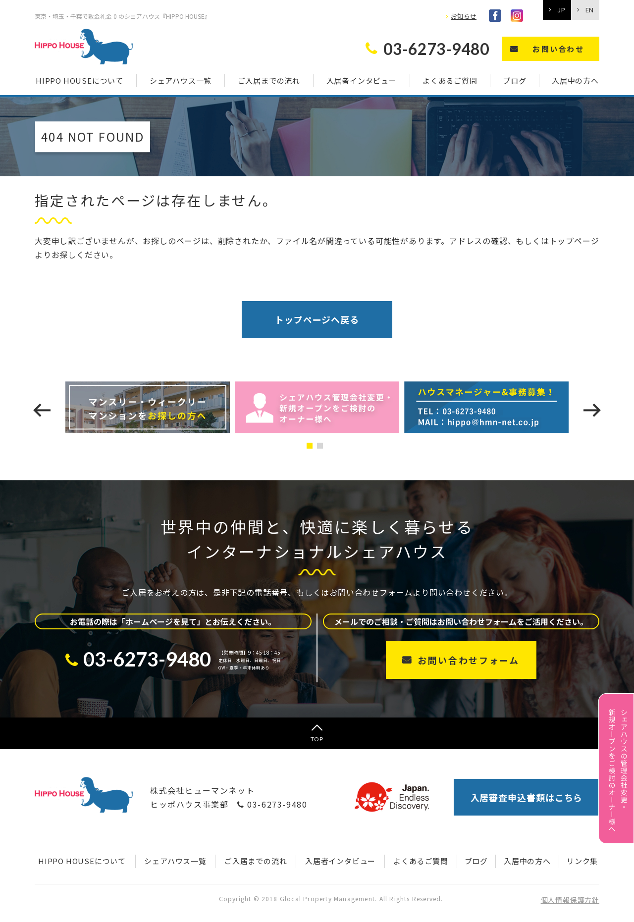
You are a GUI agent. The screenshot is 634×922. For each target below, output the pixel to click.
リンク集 (582, 861)
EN (589, 9)
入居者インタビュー (361, 80)
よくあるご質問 (450, 80)
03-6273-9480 (272, 804)
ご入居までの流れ (269, 80)
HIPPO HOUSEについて (79, 80)
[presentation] (42, 410)
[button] (312, 446)
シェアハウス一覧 (180, 80)
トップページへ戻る (317, 319)
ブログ (514, 80)
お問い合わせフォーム (469, 660)
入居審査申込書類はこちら (527, 797)
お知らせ (463, 16)
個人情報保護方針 (570, 900)
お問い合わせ (558, 49)
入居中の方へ (575, 80)
